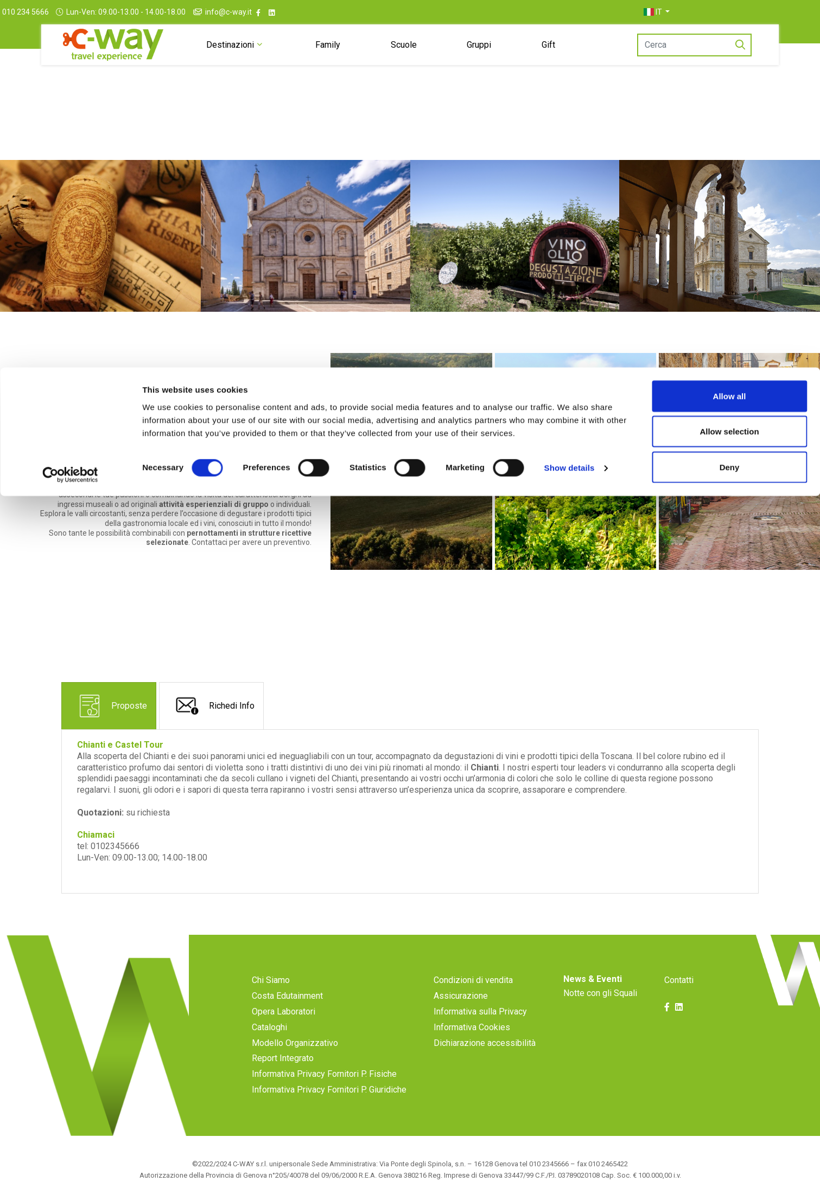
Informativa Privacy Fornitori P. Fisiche (324, 1074)
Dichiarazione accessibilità (485, 1043)
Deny (730, 99)
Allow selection (729, 64)
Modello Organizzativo (295, 1043)
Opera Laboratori (283, 1011)
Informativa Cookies (472, 1027)
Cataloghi (269, 1027)
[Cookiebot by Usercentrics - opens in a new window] (70, 107)
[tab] (108, 705)
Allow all (729, 28)
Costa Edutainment (287, 996)
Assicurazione (461, 996)
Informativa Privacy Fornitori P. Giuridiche (329, 1089)
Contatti (679, 980)
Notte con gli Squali (600, 993)
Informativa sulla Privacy (480, 1011)
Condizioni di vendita (473, 980)
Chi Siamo (271, 980)
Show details (569, 100)
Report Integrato (283, 1058)
